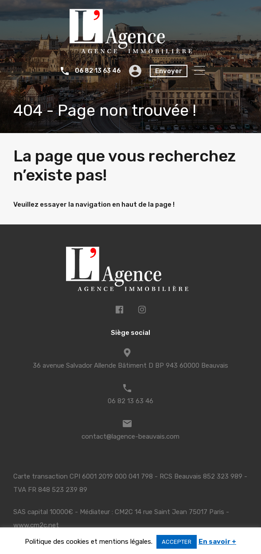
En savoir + (217, 542)
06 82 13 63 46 (98, 71)
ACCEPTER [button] (176, 541)
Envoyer (168, 71)
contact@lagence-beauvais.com (130, 436)
